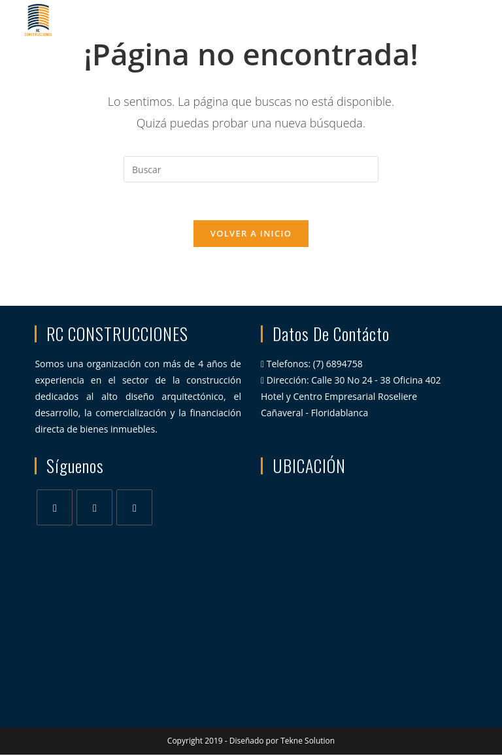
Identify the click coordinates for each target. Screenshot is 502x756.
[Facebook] (55, 509)
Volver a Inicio (251, 234)
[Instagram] (94, 509)
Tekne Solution (307, 742)
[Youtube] (134, 509)
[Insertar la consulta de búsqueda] (251, 169)
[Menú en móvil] (456, 19)
